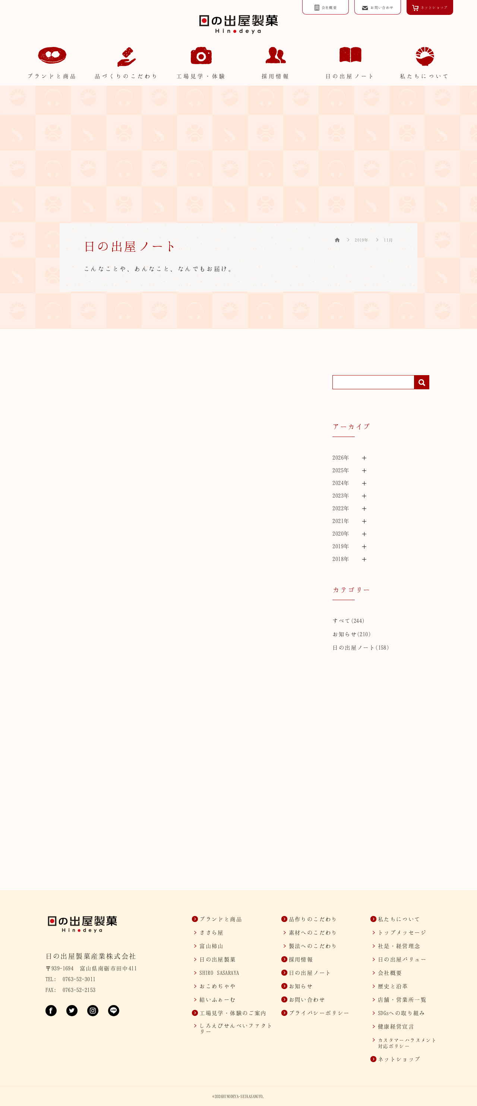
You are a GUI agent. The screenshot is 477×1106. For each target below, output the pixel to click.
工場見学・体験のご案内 (232, 1013)
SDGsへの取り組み (402, 1013)
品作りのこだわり (313, 919)
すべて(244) (348, 621)
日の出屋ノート (353, 647)
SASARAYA (219, 973)
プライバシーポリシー (319, 1013)
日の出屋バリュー (402, 959)
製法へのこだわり (313, 946)
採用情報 (301, 959)
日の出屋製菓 (217, 959)
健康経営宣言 (396, 1026)
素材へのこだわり (313, 932)
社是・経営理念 (399, 946)
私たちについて (399, 919)
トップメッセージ (402, 932)
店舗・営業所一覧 (402, 999)
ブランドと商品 (220, 919)
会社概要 (390, 973)
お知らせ (344, 634)
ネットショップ (399, 1059)
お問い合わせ (307, 999)
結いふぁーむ (217, 999)
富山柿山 (211, 946)
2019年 (362, 240)
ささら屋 (211, 932)
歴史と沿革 (393, 986)
